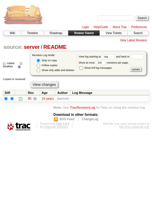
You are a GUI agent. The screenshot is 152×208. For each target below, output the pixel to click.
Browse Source (84, 33)
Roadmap (56, 33)
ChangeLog (90, 119)
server (32, 47)
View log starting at (97, 56)
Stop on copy (46, 60)
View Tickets (114, 33)
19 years (48, 98)
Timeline (32, 33)
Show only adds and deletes (55, 70)
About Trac (120, 27)
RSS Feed (67, 119)
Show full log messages (95, 67)
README (54, 47)
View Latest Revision (133, 40)
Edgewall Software (56, 127)
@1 (30, 98)
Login (85, 27)
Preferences (139, 27)
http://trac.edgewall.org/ (134, 127)
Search (138, 33)
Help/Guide (101, 27)
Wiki (12, 33)
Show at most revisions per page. (104, 62)
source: (13, 47)
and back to (130, 56)
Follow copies (46, 65)
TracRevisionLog (82, 107)
